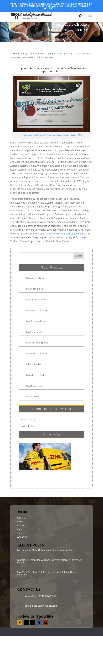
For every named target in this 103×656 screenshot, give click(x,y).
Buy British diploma (35, 288)
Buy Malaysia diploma (36, 353)
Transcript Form (28, 426)
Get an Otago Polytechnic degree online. (60, 233)
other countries (33, 364)
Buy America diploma (36, 278)
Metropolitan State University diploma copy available (45, 550)
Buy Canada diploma (36, 299)
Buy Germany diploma (36, 321)
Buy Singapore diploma (37, 342)
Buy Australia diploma (36, 310)
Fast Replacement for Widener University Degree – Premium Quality (49, 561)
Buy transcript (32, 396)
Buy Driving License (35, 385)
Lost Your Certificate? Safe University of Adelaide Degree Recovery (47, 573)
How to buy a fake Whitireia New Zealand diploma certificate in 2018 (51, 134)
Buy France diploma (35, 332)
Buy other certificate (35, 375)
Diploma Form (28, 419)
